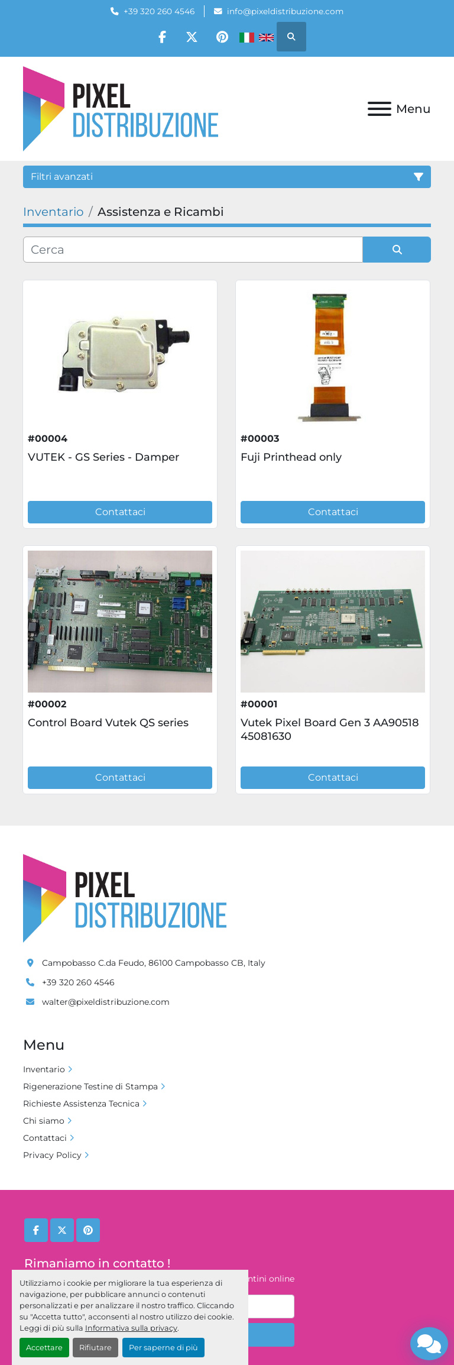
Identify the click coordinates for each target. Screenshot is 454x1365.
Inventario (44, 1069)
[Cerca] (193, 250)
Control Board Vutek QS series (108, 722)
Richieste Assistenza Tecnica (81, 1103)
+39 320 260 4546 (159, 11)
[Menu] (379, 109)
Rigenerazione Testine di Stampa (90, 1086)
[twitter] (192, 36)
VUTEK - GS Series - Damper (103, 457)
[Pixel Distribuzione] (124, 897)
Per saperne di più (163, 1347)
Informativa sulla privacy (131, 1328)
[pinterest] (222, 36)
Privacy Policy (52, 1155)
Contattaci (120, 511)
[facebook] (162, 36)
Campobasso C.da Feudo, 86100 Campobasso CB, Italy (153, 963)
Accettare (44, 1347)
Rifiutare (95, 1347)
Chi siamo (43, 1120)
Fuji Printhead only (291, 457)
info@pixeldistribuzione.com (285, 11)
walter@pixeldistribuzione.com (106, 1002)
